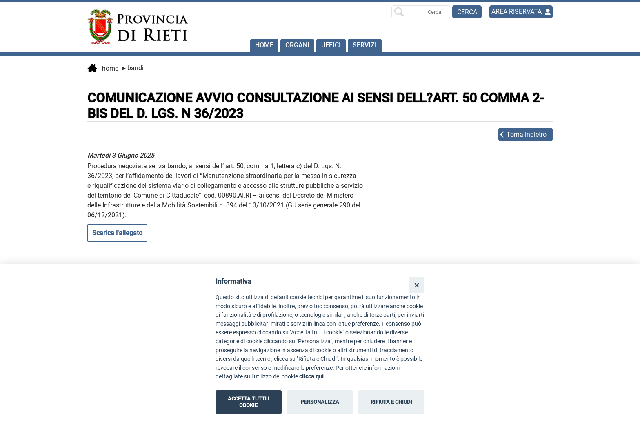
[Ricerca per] (420, 11)
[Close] (416, 285)
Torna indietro (527, 134)
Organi (297, 45)
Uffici (331, 45)
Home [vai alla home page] (102, 69)
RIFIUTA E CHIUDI (391, 402)
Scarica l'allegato (117, 233)
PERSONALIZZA (320, 402)
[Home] (133, 27)
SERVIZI (365, 45)
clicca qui (311, 376)
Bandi (133, 68)
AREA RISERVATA (516, 12)
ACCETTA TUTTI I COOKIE (248, 402)
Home (264, 45)
